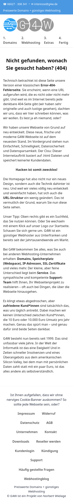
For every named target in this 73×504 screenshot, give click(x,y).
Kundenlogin (24, 451)
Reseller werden (48, 441)
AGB (49, 423)
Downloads (20, 441)
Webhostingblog (36, 479)
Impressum (26, 413)
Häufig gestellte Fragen (36, 469)
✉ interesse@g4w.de (44, 4)
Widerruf (48, 413)
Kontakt (51, 432)
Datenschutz (29, 423)
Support (36, 460)
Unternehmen (27, 432)
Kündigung (49, 451)
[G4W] (29, 24)
